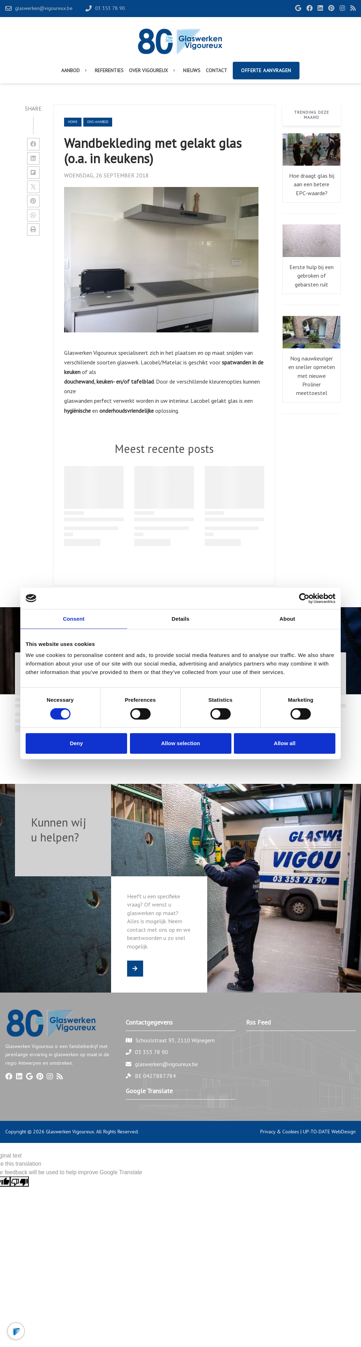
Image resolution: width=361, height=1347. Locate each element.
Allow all (284, 743)
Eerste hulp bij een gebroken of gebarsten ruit (311, 275)
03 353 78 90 (151, 1051)
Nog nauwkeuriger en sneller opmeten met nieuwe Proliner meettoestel (311, 376)
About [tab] (287, 619)
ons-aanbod (97, 121)
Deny (76, 743)
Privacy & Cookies (279, 1131)
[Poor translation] (19, 1181)
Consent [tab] (74, 619)
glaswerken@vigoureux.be (166, 1064)
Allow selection (180, 743)
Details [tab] (180, 619)
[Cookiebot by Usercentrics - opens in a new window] (304, 598)
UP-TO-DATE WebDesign (329, 1131)
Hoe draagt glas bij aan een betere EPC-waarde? (311, 184)
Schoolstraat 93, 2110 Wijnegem (175, 1040)
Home (73, 121)
